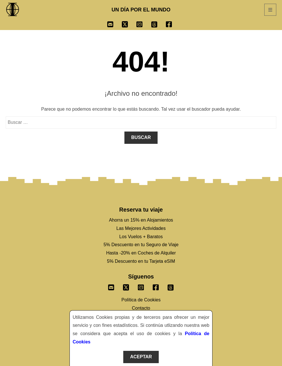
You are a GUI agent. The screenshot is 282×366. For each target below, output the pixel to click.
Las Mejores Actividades (141, 228)
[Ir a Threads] (158, 25)
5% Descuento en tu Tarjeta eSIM (141, 261)
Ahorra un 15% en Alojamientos (141, 220)
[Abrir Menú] (270, 10)
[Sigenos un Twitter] (126, 286)
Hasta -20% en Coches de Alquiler (141, 252)
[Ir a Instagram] (143, 25)
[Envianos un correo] (111, 286)
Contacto (141, 308)
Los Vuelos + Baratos (141, 236)
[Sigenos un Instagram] (141, 286)
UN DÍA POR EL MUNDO (141, 10)
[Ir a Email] (114, 25)
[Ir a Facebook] (173, 25)
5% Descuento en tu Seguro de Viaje (141, 244)
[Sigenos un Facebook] (156, 286)
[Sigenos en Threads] (171, 286)
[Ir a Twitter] (129, 25)
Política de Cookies (141, 299)
